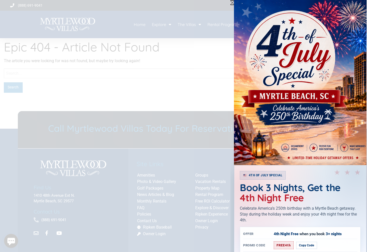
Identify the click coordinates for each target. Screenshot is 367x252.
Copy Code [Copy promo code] (306, 245)
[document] (183, 126)
